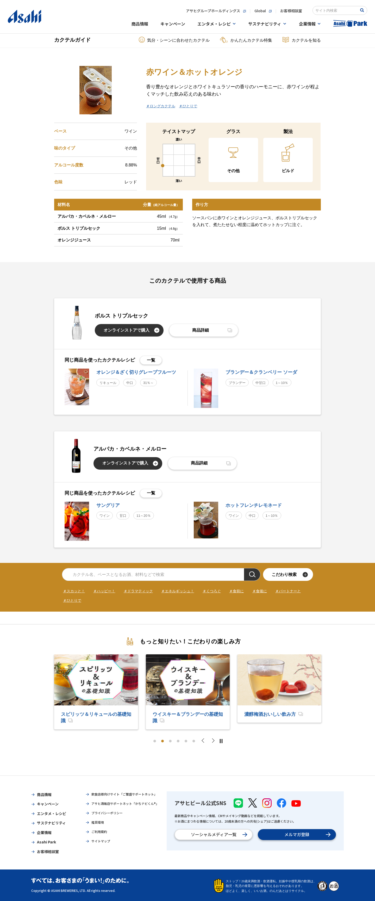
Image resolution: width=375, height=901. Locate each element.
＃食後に (259, 591)
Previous (204, 741)
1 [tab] (154, 741)
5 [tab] (186, 741)
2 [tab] (162, 741)
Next (213, 741)
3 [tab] (170, 741)
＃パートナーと (288, 591)
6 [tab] (193, 741)
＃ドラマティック (138, 591)
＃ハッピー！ (104, 591)
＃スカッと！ (74, 591)
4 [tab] (178, 741)
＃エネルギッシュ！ (177, 591)
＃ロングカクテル (160, 106)
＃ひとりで (188, 106)
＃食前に (236, 591)
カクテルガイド (72, 40)
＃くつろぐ (212, 591)
